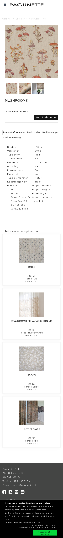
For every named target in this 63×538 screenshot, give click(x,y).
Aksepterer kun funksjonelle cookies (38, 527)
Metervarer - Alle (38, 19)
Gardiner (6, 19)
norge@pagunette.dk (24, 485)
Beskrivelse (34, 132)
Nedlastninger (50, 132)
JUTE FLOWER (31, 429)
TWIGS (32, 375)
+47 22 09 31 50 (21, 481)
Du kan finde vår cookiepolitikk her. (23, 522)
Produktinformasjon (14, 132)
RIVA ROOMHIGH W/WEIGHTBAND (31, 321)
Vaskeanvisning (12, 137)
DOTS (31, 267)
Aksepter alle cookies (45, 533)
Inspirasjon (8, 499)
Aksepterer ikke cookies (44, 525)
